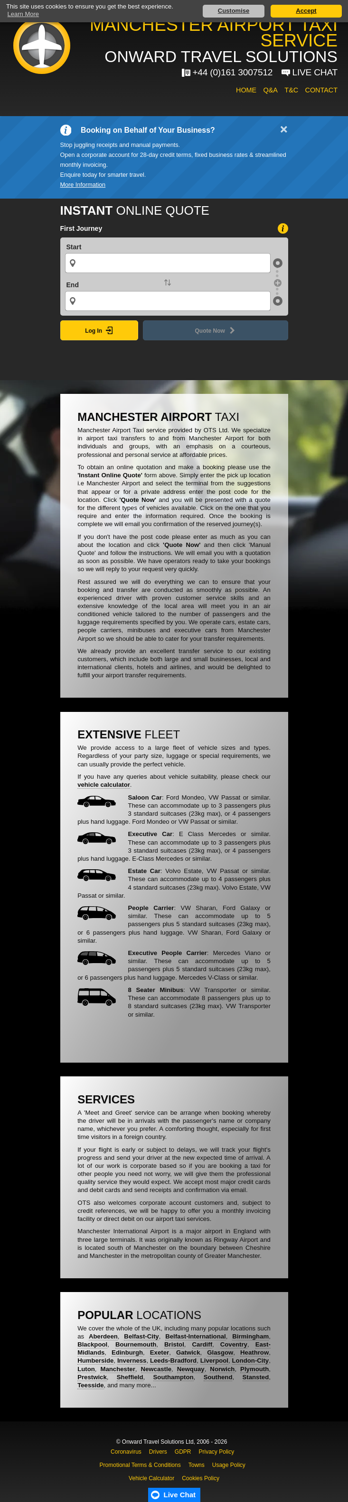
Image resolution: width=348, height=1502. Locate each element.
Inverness (132, 1360)
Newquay (191, 1369)
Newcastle (156, 1369)
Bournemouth (135, 1344)
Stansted (256, 1377)
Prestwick (92, 1377)
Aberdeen (103, 1336)
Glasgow (220, 1352)
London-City (250, 1360)
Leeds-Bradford (173, 1360)
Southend (218, 1377)
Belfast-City (141, 1336)
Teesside (90, 1385)
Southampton (173, 1377)
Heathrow (254, 1352)
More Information (83, 185)
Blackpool (92, 1344)
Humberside (95, 1360)
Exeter (159, 1352)
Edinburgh (127, 1352)
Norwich (222, 1369)
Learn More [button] (23, 14)
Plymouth (254, 1369)
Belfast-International (195, 1336)
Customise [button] (233, 10)
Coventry (233, 1344)
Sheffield (130, 1377)
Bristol (174, 1344)
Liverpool (214, 1360)
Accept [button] (306, 10)
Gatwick (188, 1352)
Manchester (117, 1369)
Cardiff (202, 1344)
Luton (86, 1369)
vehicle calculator (103, 784)
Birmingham (250, 1336)
